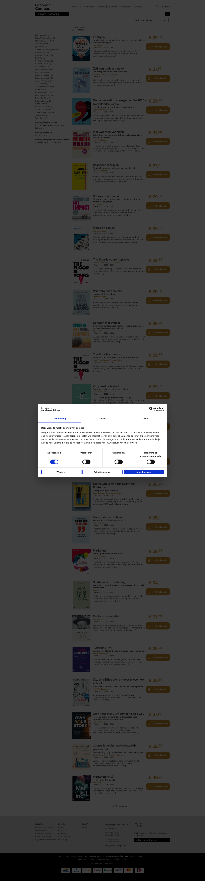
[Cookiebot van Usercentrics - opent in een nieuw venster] (151, 409)
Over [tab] (145, 418)
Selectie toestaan (102, 472)
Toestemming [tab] (60, 418)
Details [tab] (102, 418)
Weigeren (61, 472)
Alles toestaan (143, 472)
